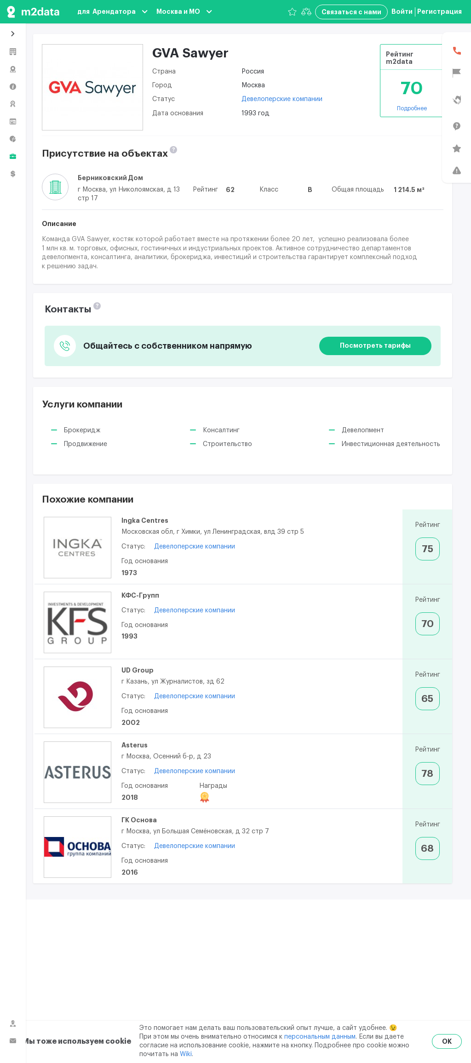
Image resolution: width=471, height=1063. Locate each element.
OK (447, 1041)
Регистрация (439, 11)
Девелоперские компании (281, 99)
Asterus (134, 745)
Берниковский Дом (110, 178)
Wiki (186, 1054)
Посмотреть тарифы (375, 345)
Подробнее (412, 108)
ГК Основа (139, 820)
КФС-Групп (140, 595)
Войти (402, 11)
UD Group (137, 670)
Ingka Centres (144, 520)
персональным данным (320, 1037)
